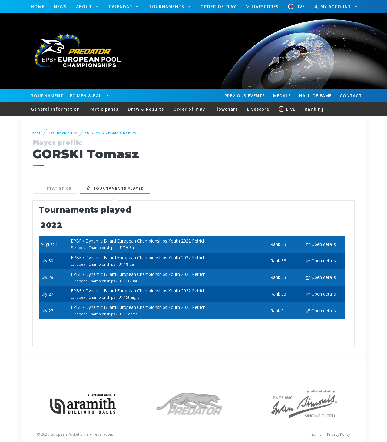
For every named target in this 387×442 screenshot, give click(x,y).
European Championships (111, 132)
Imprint (315, 434)
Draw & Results (146, 109)
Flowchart (226, 109)
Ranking (314, 109)
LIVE (296, 6)
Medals (282, 96)
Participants (103, 109)
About (85, 6)
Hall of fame (315, 96)
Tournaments (167, 6)
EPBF (36, 132)
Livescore (258, 109)
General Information (55, 109)
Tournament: (47, 96)
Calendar (121, 6)
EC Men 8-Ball (87, 96)
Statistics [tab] (55, 188)
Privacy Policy (338, 434)
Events (244, 95)
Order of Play (218, 6)
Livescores (262, 6)
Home (37, 6)
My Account (333, 6)
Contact (351, 96)
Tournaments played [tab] (115, 188)
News (60, 6)
